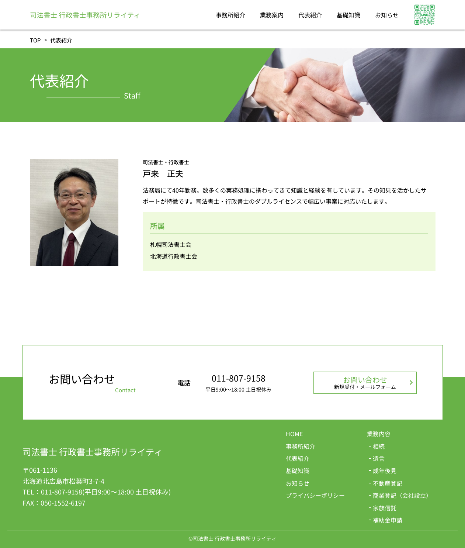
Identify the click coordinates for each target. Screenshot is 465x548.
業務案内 (272, 14)
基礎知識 (348, 14)
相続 (379, 446)
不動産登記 (387, 483)
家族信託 (384, 507)
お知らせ (387, 14)
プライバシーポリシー (315, 495)
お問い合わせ (365, 382)
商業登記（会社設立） (402, 495)
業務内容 (379, 433)
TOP (35, 40)
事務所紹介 (230, 14)
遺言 (379, 458)
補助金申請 (387, 520)
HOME (294, 433)
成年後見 (384, 470)
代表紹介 (310, 14)
